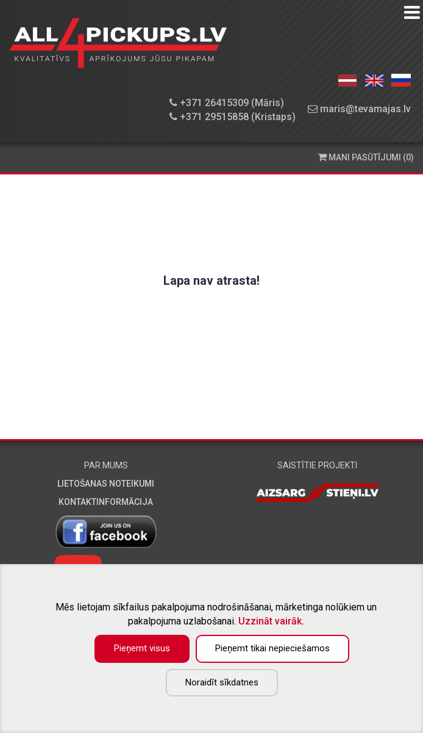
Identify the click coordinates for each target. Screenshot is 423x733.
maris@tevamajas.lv (359, 109)
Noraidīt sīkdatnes (221, 682)
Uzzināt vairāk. (271, 621)
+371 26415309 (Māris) (226, 103)
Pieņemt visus (142, 648)
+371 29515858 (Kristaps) (232, 117)
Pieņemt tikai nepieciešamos (272, 648)
